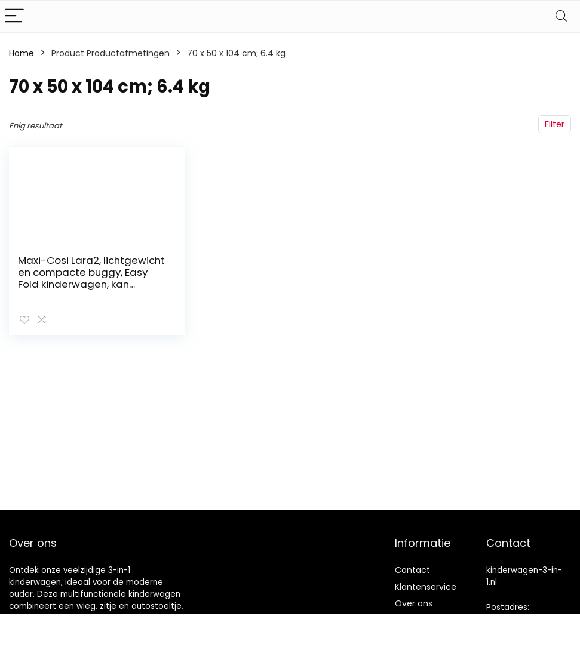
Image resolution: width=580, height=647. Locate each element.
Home (21, 53)
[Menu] (14, 16)
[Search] (561, 16)
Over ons (413, 603)
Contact (412, 570)
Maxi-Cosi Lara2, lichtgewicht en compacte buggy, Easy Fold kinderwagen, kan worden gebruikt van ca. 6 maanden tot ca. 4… (91, 284)
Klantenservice (425, 587)
